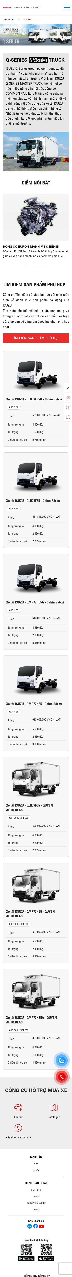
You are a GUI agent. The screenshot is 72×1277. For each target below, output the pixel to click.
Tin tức (36, 1196)
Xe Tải (36, 1170)
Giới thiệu (36, 1190)
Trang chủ (9, 19)
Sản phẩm (36, 1157)
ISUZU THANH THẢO (36, 1183)
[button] (25, 265)
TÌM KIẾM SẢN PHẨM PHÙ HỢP (36, 338)
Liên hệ (36, 1209)
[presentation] (5, 31)
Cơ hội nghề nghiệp (36, 1203)
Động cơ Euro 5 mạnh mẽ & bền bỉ (31, 246)
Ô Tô (36, 1164)
